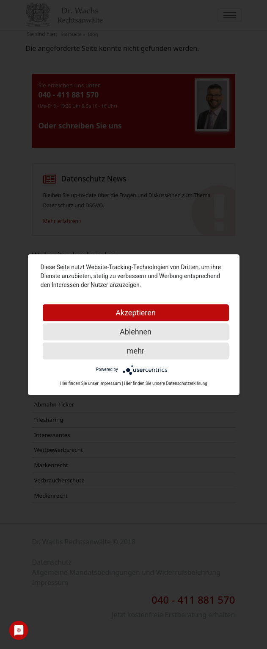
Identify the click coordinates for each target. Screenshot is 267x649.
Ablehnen (135, 331)
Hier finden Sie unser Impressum (90, 383)
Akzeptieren (136, 312)
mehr (135, 350)
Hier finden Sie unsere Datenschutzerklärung (165, 383)
